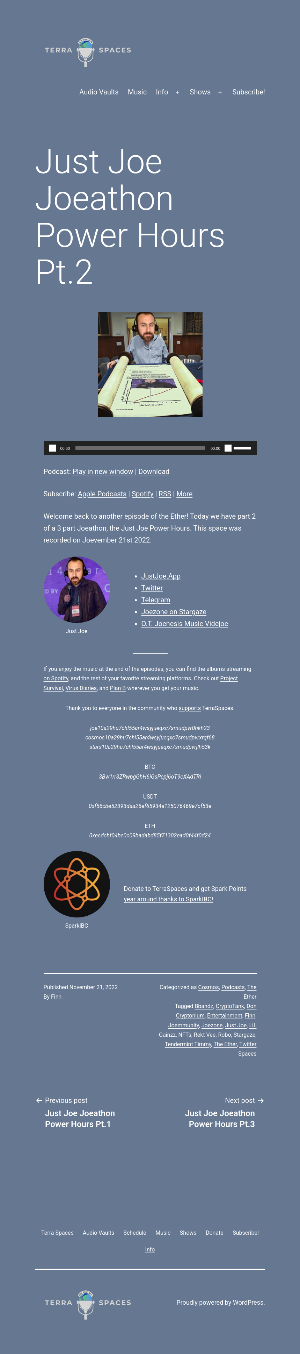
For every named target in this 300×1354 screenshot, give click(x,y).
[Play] (52, 448)
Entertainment (224, 1015)
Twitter (152, 588)
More (184, 494)
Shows (200, 92)
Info (162, 92)
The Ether (225, 1044)
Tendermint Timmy (188, 1044)
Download (153, 471)
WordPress (248, 1302)
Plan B (118, 688)
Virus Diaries (81, 688)
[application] (150, 448)
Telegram (155, 600)
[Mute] (228, 448)
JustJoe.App (161, 576)
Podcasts (233, 987)
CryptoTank (230, 1006)
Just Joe (134, 528)
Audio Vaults (98, 92)
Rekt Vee (204, 1035)
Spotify (142, 494)
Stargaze (245, 1035)
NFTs (184, 1035)
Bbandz (204, 1006)
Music (137, 92)
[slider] (140, 448)
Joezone (212, 1025)
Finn (56, 996)
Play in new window (103, 471)
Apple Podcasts (102, 494)
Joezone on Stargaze (174, 612)
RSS (165, 494)
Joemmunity (183, 1025)
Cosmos (208, 987)
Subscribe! (248, 92)
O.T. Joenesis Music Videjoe (184, 623)
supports (190, 708)
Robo (224, 1035)
